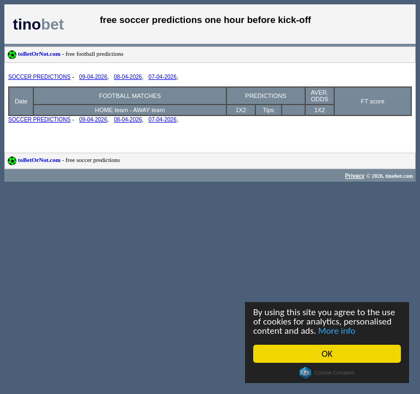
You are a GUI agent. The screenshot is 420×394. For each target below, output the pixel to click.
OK (327, 354)
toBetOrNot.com (66, 53)
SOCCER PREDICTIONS (39, 77)
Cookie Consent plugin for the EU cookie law (327, 373)
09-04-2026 (93, 77)
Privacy (355, 176)
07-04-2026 (163, 77)
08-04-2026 (128, 77)
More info (336, 331)
